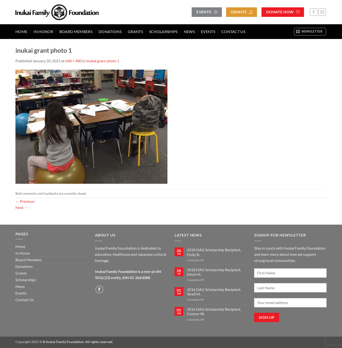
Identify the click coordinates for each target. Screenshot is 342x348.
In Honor (43, 31)
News (189, 31)
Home (21, 31)
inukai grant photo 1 (102, 60)
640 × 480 (73, 60)
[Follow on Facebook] (314, 12)
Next (21, 207)
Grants (135, 31)
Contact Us (233, 31)
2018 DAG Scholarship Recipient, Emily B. (214, 251)
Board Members (75, 31)
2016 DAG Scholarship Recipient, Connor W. (214, 311)
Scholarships (163, 31)
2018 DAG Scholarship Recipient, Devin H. (214, 271)
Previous (24, 201)
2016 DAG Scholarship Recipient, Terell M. (214, 291)
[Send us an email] (322, 12)
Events (208, 31)
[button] (310, 31)
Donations (110, 31)
